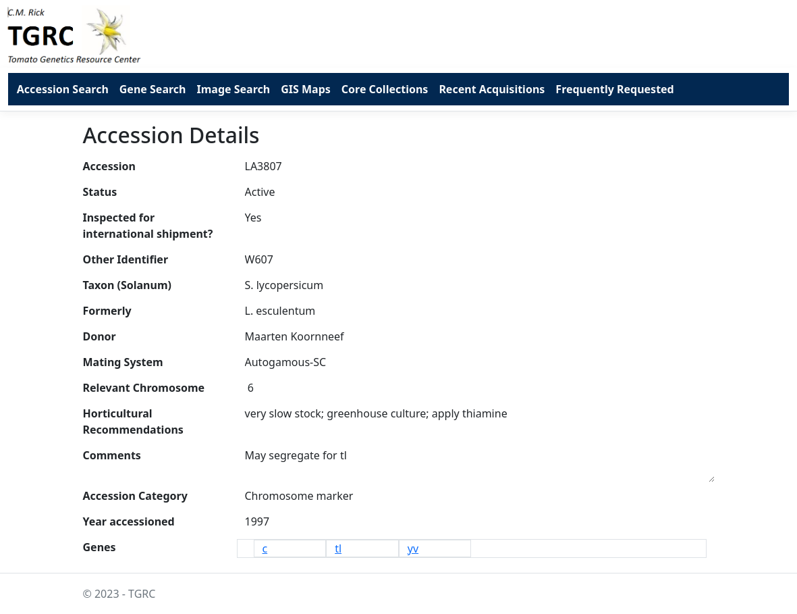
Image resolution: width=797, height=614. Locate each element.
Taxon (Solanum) (127, 285)
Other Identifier (126, 259)
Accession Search (63, 89)
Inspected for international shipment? (148, 225)
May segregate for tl (480, 462)
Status (100, 191)
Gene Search (152, 89)
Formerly (107, 310)
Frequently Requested (614, 89)
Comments (112, 455)
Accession (109, 166)
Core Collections (385, 89)
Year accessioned (129, 521)
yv (413, 548)
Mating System (123, 362)
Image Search (233, 89)
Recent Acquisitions (492, 89)
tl (338, 548)
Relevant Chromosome (144, 387)
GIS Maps (306, 89)
